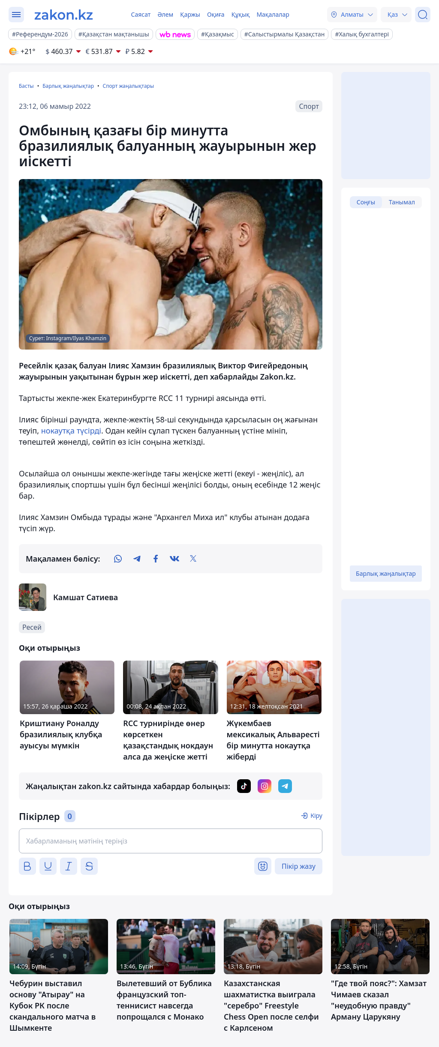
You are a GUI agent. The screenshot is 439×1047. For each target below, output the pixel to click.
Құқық (241, 14)
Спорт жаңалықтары (128, 86)
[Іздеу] (422, 14)
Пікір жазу (299, 866)
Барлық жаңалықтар (68, 86)
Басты (26, 86)
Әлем (165, 14)
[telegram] (136, 558)
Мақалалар (272, 14)
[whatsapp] (118, 558)
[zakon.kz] (63, 14)
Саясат (140, 14)
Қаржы (190, 14)
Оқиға (216, 14)
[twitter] (193, 558)
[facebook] (155, 558)
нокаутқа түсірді (71, 430)
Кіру (316, 815)
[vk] (174, 558)
